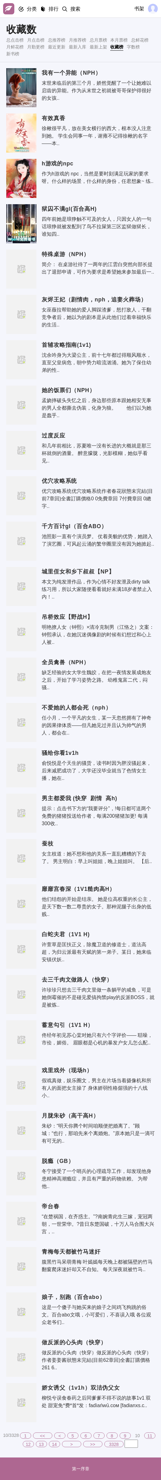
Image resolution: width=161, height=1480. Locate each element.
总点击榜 (15, 40)
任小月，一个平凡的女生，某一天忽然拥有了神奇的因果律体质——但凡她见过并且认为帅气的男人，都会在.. (96, 725)
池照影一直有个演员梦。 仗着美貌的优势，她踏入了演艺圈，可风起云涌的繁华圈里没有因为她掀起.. (98, 540)
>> (92, 1444)
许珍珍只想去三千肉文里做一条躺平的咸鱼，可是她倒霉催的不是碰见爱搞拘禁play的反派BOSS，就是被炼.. (98, 997)
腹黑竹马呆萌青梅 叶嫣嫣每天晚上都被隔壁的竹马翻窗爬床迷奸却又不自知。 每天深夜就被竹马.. (97, 1265)
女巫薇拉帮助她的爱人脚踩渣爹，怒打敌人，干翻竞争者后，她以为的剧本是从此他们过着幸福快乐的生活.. (96, 317)
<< (42, 1435)
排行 (54, 9)
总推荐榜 (56, 40)
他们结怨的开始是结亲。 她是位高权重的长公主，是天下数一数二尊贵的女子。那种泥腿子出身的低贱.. (97, 907)
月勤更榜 (36, 46)
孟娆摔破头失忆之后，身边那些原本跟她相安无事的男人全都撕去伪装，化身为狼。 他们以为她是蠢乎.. (96, 408)
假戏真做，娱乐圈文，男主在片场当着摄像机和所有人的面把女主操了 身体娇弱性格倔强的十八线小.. (96, 1088)
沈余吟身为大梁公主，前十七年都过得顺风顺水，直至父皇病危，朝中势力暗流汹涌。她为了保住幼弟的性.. (96, 362)
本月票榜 (119, 40)
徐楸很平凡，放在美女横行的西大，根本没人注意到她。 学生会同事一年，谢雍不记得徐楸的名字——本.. (96, 136)
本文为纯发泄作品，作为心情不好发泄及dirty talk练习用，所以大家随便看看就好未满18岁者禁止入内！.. (97, 589)
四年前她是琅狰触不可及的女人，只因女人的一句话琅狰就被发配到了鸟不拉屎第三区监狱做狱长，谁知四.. (96, 226)
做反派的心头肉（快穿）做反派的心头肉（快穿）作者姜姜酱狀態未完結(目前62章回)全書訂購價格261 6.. (96, 1360)
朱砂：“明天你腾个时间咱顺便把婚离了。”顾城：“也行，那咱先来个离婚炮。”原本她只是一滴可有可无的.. (98, 1133)
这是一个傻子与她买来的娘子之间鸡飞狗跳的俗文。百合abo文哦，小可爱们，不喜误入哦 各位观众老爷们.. (96, 1315)
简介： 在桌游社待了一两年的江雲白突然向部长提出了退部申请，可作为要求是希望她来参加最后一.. (98, 268)
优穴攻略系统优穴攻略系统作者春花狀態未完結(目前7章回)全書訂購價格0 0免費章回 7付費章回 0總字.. (97, 498)
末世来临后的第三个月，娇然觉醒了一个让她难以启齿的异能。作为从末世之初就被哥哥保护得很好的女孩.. (96, 90)
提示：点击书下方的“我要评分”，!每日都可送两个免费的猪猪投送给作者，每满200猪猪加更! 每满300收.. (96, 816)
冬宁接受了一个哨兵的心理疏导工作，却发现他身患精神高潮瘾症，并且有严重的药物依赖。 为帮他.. (96, 1179)
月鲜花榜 (15, 46)
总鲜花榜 (140, 40)
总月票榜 (98, 40)
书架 (139, 8)
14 (54, 1444)
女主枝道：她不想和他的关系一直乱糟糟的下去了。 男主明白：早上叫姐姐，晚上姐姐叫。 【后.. (97, 857)
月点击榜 (36, 40)
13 (41, 1444)
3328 (114, 1444)
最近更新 (56, 46)
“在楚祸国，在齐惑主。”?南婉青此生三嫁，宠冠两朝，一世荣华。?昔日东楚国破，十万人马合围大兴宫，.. (98, 1224)
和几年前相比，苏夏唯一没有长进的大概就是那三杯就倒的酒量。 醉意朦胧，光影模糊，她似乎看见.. (96, 453)
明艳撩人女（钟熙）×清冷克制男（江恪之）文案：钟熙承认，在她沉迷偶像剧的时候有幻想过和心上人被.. (98, 634)
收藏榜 (116, 46)
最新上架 (98, 46)
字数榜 (133, 46)
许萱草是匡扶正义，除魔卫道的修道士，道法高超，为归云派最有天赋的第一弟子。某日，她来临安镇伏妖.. (96, 952)
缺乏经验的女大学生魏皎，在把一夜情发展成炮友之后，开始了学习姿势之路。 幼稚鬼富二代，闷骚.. (96, 680)
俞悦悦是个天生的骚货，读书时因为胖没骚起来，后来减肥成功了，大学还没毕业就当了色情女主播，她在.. (96, 770)
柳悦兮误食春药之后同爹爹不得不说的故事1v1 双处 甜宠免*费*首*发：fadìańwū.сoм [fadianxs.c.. (96, 1401)
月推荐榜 (77, 40)
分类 (32, 9)
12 (28, 1444)
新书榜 (12, 53)
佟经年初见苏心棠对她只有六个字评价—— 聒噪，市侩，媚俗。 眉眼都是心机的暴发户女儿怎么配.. (97, 1039)
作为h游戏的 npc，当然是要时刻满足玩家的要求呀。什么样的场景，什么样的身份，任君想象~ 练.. (98, 177)
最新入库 (77, 46)
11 (149, 1435)
